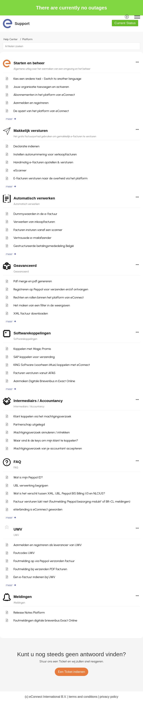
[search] (71, 46)
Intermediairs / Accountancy (38, 401)
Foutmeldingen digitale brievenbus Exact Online (45, 620)
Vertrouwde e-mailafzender (32, 238)
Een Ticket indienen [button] (71, 671)
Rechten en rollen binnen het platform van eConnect (48, 297)
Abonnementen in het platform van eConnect (44, 95)
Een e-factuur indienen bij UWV (34, 577)
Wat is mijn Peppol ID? (28, 477)
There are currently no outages (71, 7)
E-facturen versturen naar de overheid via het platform (50, 178)
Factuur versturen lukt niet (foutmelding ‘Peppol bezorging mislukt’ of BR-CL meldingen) (71, 501)
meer (11, 119)
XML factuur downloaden (30, 313)
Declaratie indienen (26, 146)
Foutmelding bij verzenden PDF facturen (40, 569)
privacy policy (109, 696)
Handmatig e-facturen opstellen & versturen (43, 162)
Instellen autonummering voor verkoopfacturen (45, 154)
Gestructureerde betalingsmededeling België (43, 246)
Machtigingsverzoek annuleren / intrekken (41, 432)
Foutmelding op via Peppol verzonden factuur (43, 561)
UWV (18, 529)
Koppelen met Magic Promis (32, 349)
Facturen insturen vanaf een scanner (37, 230)
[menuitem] (127, 17)
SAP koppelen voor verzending (34, 357)
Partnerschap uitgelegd (29, 424)
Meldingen (23, 597)
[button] (127, 17)
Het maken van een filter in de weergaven (41, 305)
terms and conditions (83, 696)
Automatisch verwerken (34, 198)
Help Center (10, 39)
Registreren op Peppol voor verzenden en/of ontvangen (50, 289)
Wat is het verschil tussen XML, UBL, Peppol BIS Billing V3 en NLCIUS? (59, 493)
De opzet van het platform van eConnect (41, 111)
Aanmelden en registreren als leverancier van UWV (47, 545)
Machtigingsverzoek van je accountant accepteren (47, 448)
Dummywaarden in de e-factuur (35, 214)
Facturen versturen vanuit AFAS (34, 373)
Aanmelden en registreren (30, 103)
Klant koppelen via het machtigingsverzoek (42, 416)
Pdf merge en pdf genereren (32, 281)
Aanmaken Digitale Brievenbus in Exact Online (44, 381)
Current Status (125, 23)
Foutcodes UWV (24, 553)
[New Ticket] (71, 672)
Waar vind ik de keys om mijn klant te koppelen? (45, 440)
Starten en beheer (29, 63)
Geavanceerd (25, 266)
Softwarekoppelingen (32, 333)
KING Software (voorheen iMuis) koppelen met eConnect (51, 365)
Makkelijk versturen (31, 131)
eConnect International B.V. (48, 696)
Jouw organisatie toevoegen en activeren (41, 87)
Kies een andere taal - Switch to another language (47, 79)
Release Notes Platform (29, 612)
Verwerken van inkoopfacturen (34, 222)
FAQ (17, 462)
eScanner (20, 170)
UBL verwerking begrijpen (30, 485)
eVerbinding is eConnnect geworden (37, 509)
